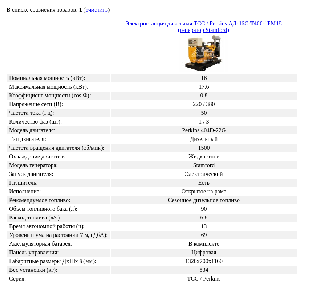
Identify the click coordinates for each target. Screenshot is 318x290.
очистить (97, 10)
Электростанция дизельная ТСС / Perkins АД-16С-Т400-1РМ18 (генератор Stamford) (203, 46)
